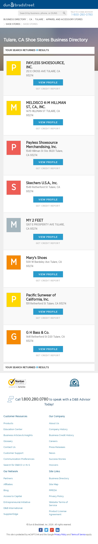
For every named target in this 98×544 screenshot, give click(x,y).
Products (8, 423)
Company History (58, 429)
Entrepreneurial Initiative (17, 502)
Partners (8, 478)
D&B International (13, 508)
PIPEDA (53, 490)
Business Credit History (61, 435)
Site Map (53, 484)
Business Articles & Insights (18, 435)
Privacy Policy (56, 496)
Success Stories (57, 459)
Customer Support (13, 453)
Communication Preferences (19, 459)
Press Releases (57, 447)
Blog (6, 490)
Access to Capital (13, 496)
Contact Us (9, 447)
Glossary (8, 441)
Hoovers (53, 465)
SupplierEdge (11, 514)
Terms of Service (78, 535)
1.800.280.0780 (35, 399)
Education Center (13, 429)
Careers (53, 441)
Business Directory (59, 478)
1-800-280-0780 (82, 14)
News (52, 453)
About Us (54, 423)
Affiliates (8, 484)
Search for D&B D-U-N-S (17, 465)
